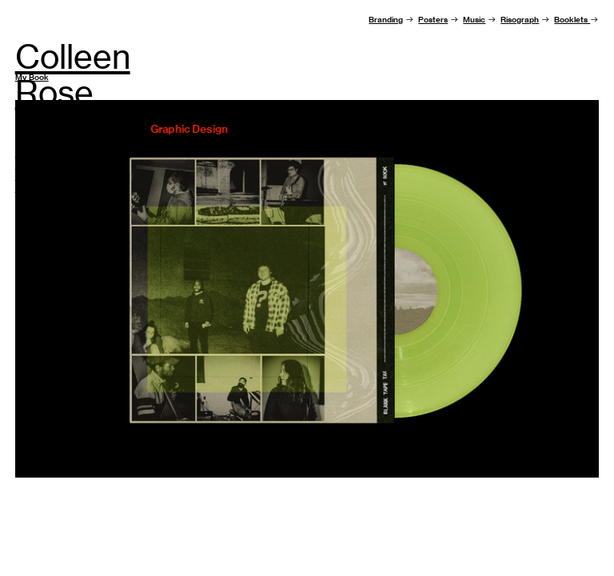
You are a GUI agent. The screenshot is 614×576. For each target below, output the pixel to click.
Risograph (519, 19)
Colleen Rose (72, 75)
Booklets (572, 19)
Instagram (34, 188)
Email (25, 176)
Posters (433, 19)
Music (474, 19)
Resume (30, 165)
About (26, 153)
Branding (386, 19)
